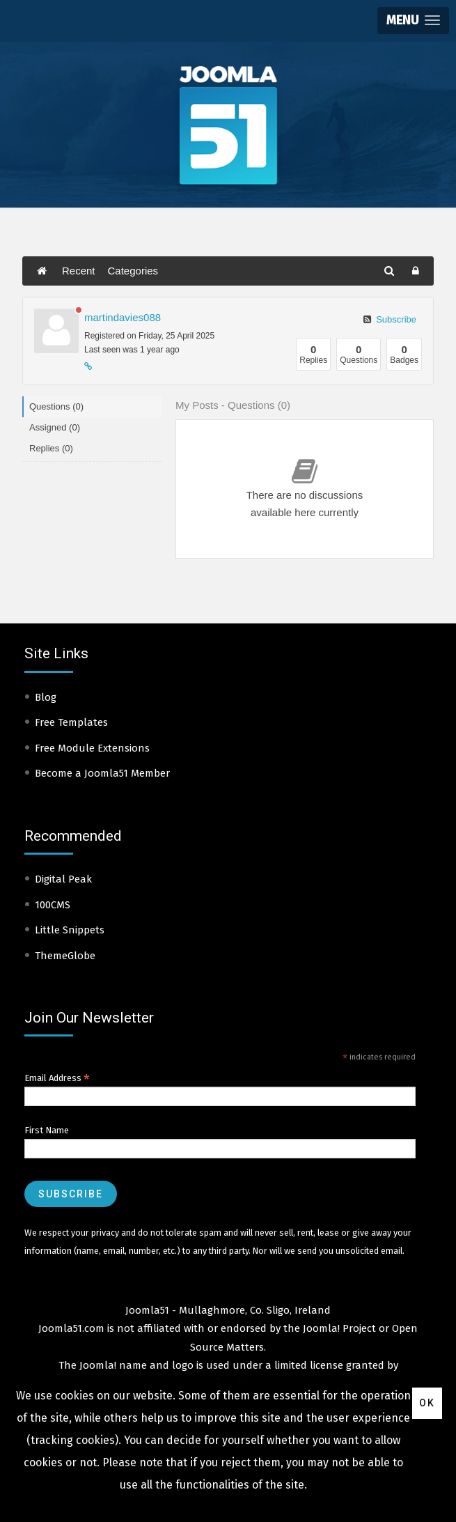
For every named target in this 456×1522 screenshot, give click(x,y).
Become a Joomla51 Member (102, 773)
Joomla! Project (338, 1328)
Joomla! (97, 1365)
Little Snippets (69, 930)
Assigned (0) (54, 427)
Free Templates (71, 722)
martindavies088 (122, 317)
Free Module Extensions (92, 748)
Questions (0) (56, 406)
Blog (45, 697)
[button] (413, 20)
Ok (427, 1402)
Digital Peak (63, 879)
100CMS (52, 905)
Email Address (57, 1078)
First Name (46, 1130)
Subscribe (389, 319)
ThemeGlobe (65, 955)
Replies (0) (51, 448)
